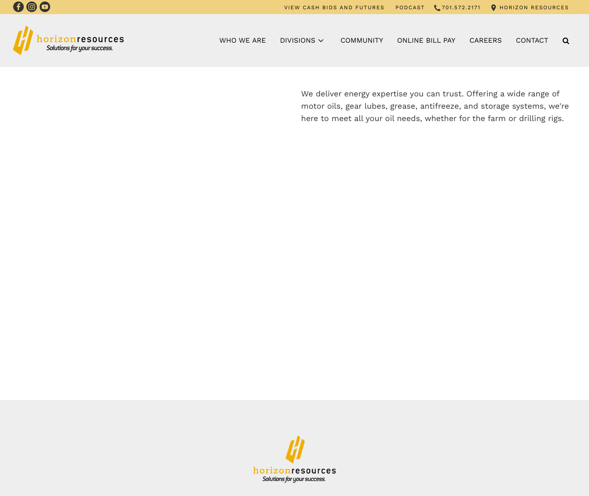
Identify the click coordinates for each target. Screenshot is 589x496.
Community (361, 40)
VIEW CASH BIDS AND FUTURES (334, 7)
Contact (532, 40)
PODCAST (410, 7)
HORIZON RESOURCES (534, 7)
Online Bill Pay (426, 40)
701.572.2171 (461, 7)
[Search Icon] (566, 40)
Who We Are (243, 40)
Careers (485, 40)
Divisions (297, 40)
